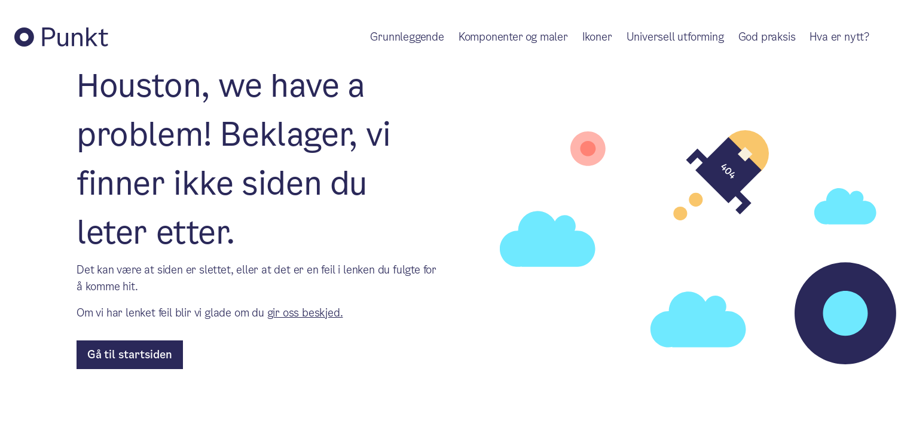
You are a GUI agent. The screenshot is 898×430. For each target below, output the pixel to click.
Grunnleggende (407, 36)
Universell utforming (675, 36)
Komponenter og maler (513, 36)
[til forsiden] (130, 354)
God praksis (767, 36)
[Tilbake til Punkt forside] (61, 37)
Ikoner (597, 36)
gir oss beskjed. (305, 312)
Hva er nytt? (839, 36)
